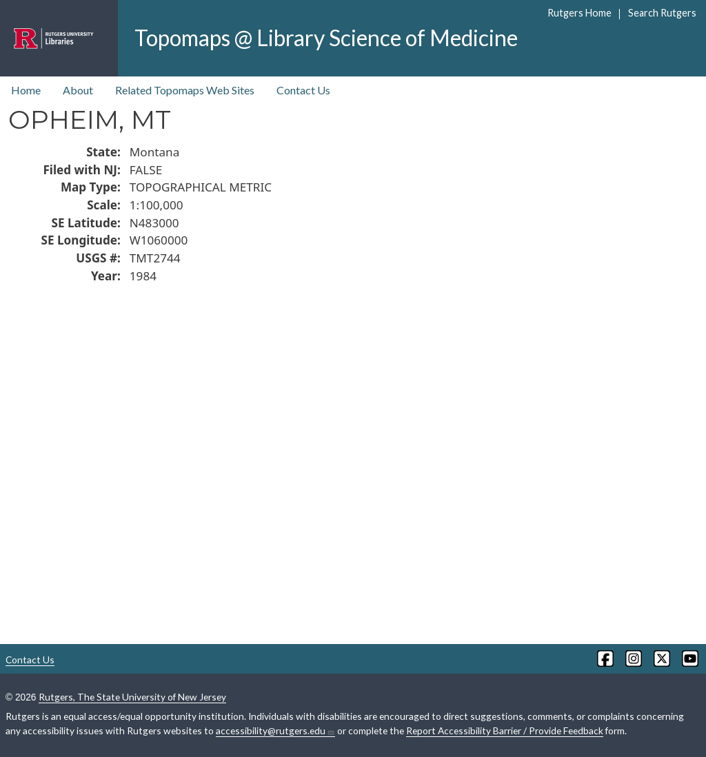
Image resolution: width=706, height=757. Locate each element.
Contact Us (303, 89)
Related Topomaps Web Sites (184, 89)
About (78, 89)
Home (26, 89)
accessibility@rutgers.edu (275, 731)
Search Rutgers (662, 13)
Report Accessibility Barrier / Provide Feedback (504, 730)
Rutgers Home (579, 13)
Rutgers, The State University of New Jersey (132, 697)
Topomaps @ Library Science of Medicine (326, 37)
